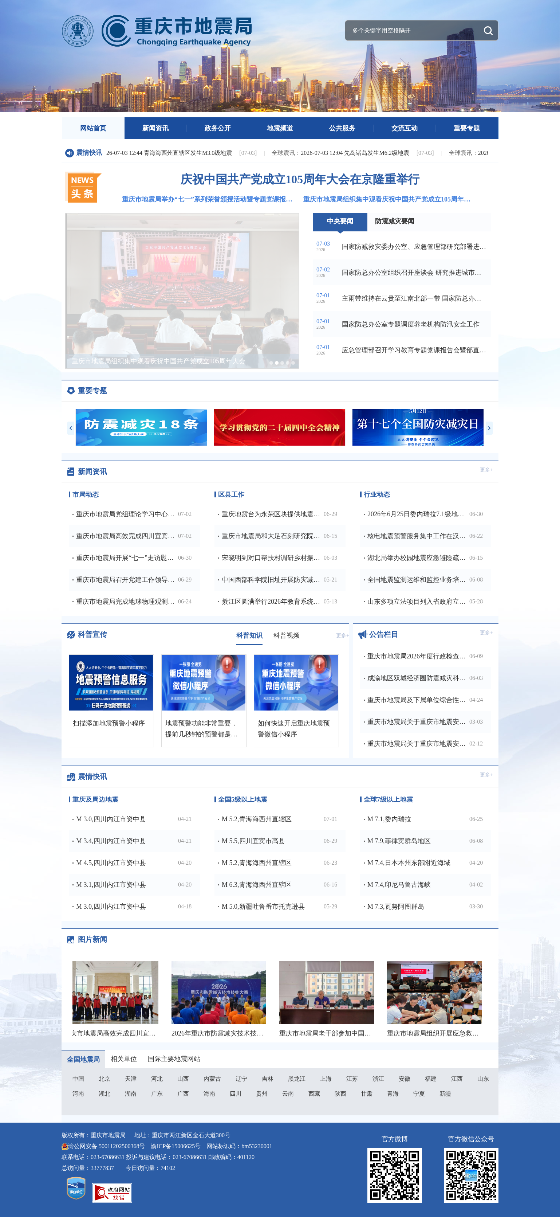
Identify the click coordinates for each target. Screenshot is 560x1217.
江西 (457, 1079)
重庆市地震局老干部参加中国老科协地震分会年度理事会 (363, 1033)
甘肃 (366, 1094)
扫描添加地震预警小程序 (109, 723)
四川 (235, 1094)
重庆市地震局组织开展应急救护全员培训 (448, 1033)
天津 (131, 1079)
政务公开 (218, 128)
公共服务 (342, 128)
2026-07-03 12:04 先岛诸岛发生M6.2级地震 (342, 153)
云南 (288, 1094)
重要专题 (467, 128)
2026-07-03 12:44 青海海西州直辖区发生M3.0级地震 (153, 153)
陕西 (340, 1094)
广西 (183, 1094)
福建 (431, 1079)
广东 (157, 1094)
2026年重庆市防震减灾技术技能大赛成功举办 (238, 1033)
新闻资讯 (155, 128)
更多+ (486, 470)
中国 (78, 1079)
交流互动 (404, 128)
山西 (183, 1079)
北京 (104, 1079)
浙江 (378, 1079)
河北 (157, 1079)
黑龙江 (296, 1079)
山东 (483, 1079)
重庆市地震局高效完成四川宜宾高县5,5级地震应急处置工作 (152, 1033)
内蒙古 (212, 1079)
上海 (326, 1079)
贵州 (262, 1094)
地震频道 (280, 128)
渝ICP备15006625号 (176, 1146)
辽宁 (241, 1079)
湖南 (131, 1094)
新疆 (445, 1094)
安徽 (404, 1079)
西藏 (314, 1094)
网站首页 (93, 128)
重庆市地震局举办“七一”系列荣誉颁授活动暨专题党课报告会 (208, 199)
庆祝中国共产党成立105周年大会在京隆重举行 (300, 179)
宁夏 (419, 1094)
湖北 (104, 1094)
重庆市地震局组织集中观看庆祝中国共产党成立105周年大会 (389, 199)
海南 (209, 1094)
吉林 (267, 1079)
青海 (393, 1094)
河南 (78, 1094)
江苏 (352, 1079)
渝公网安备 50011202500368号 (106, 1146)
